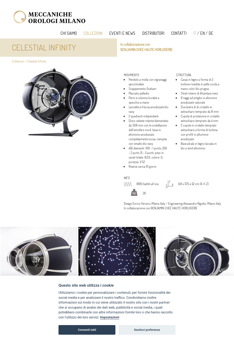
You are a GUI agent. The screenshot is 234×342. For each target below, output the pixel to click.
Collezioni (93, 33)
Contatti (178, 33)
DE (211, 33)
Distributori (153, 33)
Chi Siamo (69, 33)
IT (194, 33)
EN (202, 33)
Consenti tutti (87, 329)
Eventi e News (122, 33)
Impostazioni (109, 317)
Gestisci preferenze (147, 329)
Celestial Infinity (36, 61)
